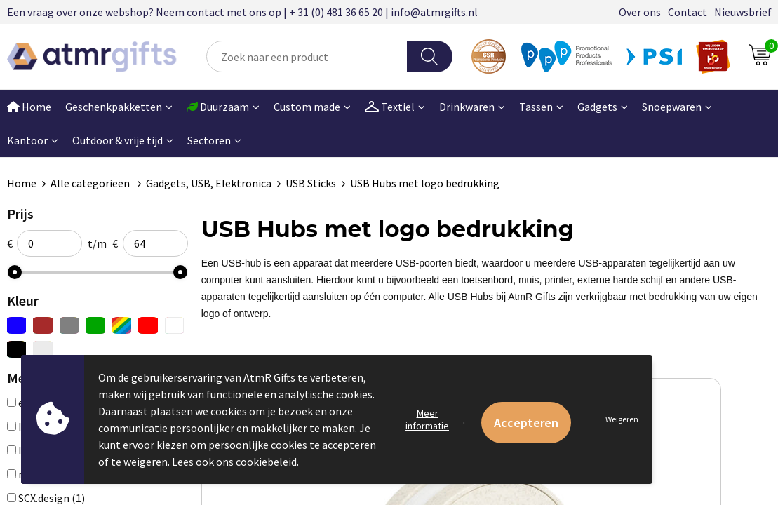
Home (21, 183)
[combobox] (307, 56)
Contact (687, 12)
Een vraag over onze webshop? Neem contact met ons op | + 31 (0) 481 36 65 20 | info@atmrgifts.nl (242, 12)
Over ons (640, 12)
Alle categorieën (91, 183)
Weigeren (621, 419)
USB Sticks (311, 183)
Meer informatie (427, 419)
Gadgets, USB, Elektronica (208, 183)
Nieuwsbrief (743, 12)
